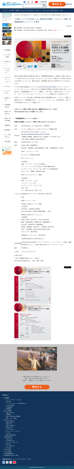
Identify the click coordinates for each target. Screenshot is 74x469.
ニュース (7, 11)
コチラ (31, 251)
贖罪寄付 (7, 130)
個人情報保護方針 (9, 453)
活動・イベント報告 (11, 418)
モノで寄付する (7, 136)
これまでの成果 (10, 405)
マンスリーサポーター (7, 70)
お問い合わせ (57, 11)
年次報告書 (9, 407)
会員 (4, 16)
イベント (58, 30)
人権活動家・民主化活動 (23, 28)
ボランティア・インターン (7, 79)
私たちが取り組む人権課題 (13, 416)
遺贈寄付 (7, 125)
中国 (51, 30)
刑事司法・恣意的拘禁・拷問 (38, 30)
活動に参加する (10, 422)
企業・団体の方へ (7, 112)
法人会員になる (10, 440)
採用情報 (8, 409)
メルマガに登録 (7, 56)
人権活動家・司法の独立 (23, 30)
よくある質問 (7, 451)
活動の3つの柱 (10, 412)
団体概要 (7, 50)
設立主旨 (8, 401)
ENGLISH (44, 2)
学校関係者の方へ (7, 106)
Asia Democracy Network (48, 87)
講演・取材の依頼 (11, 435)
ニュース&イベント (26, 15)
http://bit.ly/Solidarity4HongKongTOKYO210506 (35, 134)
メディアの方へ (7, 92)
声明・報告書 (20, 11)
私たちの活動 (7, 411)
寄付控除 (7, 141)
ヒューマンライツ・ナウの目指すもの (16, 403)
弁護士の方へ (7, 99)
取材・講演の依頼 (7, 119)
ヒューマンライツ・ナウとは (13, 399)
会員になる (7, 62)
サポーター (8, 16)
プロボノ (7, 86)
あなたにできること (40, 11)
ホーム (17, 15)
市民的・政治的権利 (35, 28)
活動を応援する (8, 436)
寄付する (57, 4)
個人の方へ (9, 423)
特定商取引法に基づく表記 (11, 455)
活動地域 (8, 414)
